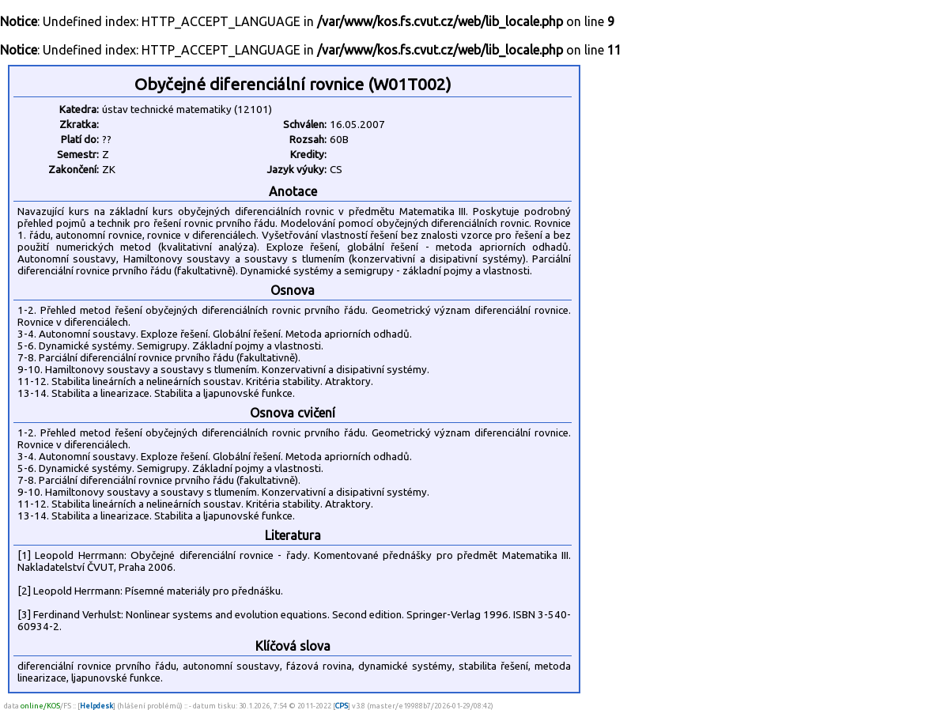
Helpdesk (96, 705)
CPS (341, 705)
